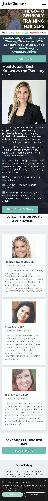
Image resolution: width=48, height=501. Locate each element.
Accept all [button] (12, 495)
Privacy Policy (29, 477)
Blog (18, 474)
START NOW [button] (24, 58)
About (9, 471)
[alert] (24, 489)
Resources (28, 474)
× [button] (45, 481)
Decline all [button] (35, 495)
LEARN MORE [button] (24, 450)
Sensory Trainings (33, 471)
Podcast (9, 474)
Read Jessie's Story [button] (20, 209)
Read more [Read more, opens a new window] (15, 490)
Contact (19, 471)
